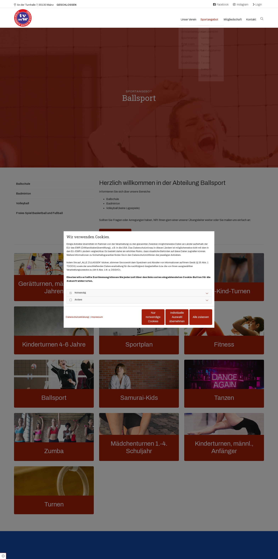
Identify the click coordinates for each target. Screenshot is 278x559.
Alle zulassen (196, 316)
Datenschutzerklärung (77, 317)
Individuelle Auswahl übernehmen (162, 317)
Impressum (97, 317)
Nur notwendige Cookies (128, 317)
